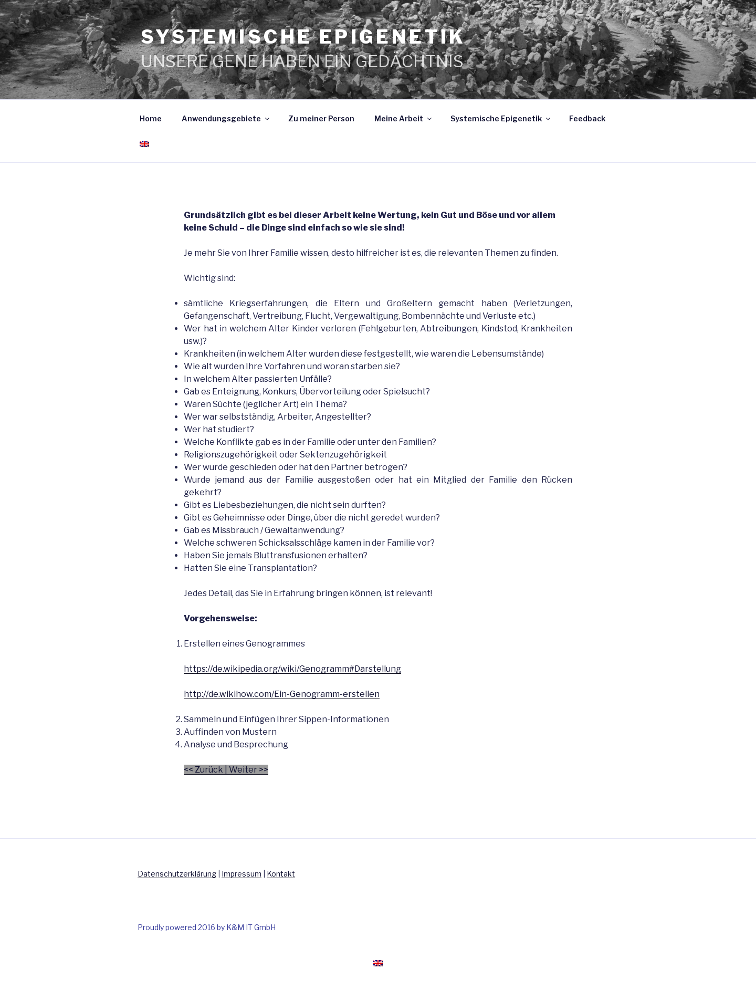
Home (151, 118)
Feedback (587, 118)
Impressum (241, 873)
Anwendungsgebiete (226, 118)
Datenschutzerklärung (177, 873)
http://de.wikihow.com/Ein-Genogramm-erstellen (282, 694)
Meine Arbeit (403, 118)
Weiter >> (248, 770)
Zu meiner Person (321, 118)
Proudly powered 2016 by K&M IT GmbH (207, 927)
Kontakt (281, 873)
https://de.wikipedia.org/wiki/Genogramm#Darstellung (292, 669)
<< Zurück (203, 770)
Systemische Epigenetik (501, 118)
